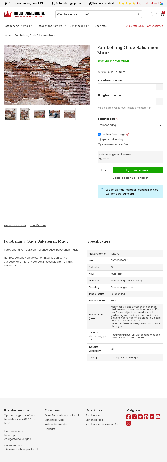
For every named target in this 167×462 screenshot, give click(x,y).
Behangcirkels (78, 26)
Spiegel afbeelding (112, 139)
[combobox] (98, 14)
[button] (127, 134)
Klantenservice (13, 431)
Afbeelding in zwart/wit (115, 144)
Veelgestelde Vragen (17, 439)
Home (7, 35)
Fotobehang (93, 415)
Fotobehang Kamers (49, 26)
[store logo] (24, 14)
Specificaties (38, 225)
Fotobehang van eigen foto (102, 424)
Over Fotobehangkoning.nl (62, 415)
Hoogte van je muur (111, 95)
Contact (50, 429)
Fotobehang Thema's (17, 26)
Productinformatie (15, 225)
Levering (9, 435)
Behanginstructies (56, 424)
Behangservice (54, 420)
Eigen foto (100, 26)
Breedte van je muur (111, 80)
